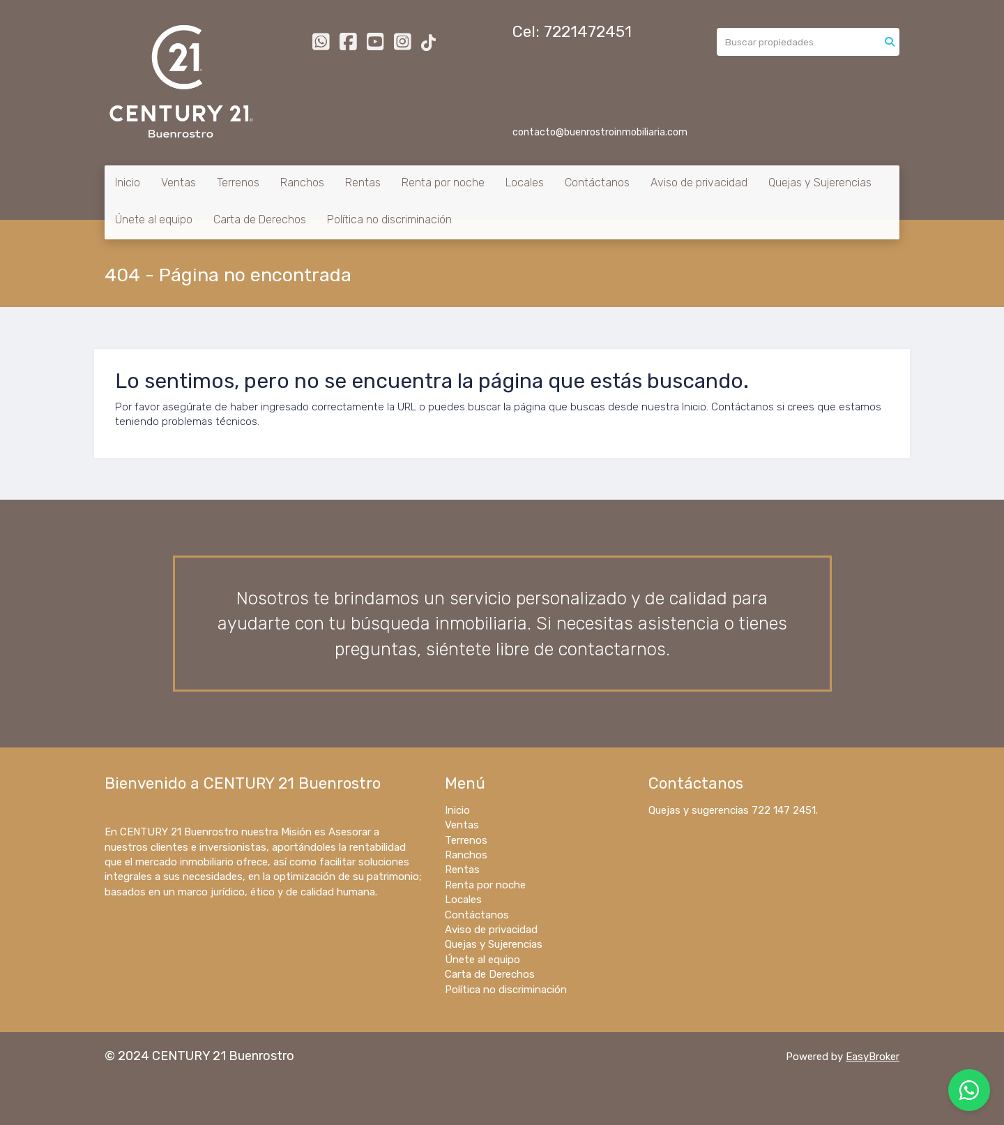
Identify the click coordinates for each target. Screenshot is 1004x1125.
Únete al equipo (153, 219)
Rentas (363, 182)
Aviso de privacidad (699, 182)
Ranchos (302, 182)
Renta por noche (443, 182)
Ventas (178, 182)
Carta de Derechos (259, 219)
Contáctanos (597, 182)
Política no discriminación (389, 219)
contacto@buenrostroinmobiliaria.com (599, 132)
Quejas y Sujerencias (820, 182)
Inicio (127, 182)
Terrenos (238, 182)
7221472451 (588, 31)
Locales (524, 182)
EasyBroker (872, 1056)
